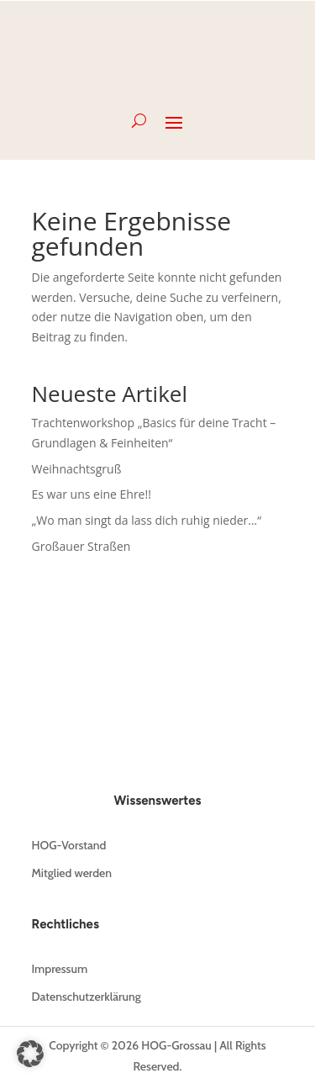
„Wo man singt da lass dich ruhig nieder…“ (147, 520)
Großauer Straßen (81, 546)
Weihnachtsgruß (77, 469)
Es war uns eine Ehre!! (91, 494)
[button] (30, 1053)
